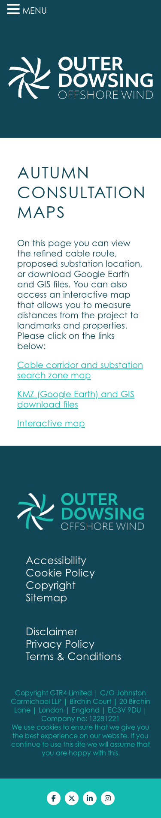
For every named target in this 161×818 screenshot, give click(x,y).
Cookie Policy (60, 573)
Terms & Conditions (73, 656)
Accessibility (56, 560)
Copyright (51, 585)
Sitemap (46, 598)
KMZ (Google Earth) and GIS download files (75, 399)
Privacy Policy (60, 644)
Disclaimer (51, 631)
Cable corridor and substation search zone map (80, 370)
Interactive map (51, 423)
